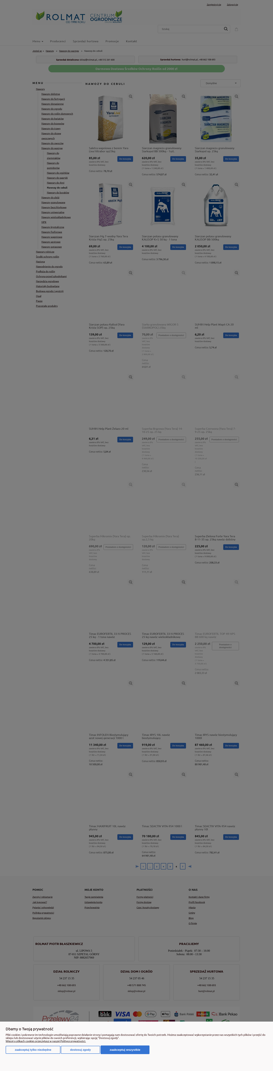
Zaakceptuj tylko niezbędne (33, 1049)
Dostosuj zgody (80, 1049)
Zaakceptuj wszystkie (125, 1049)
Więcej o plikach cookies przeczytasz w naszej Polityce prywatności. (46, 1041)
